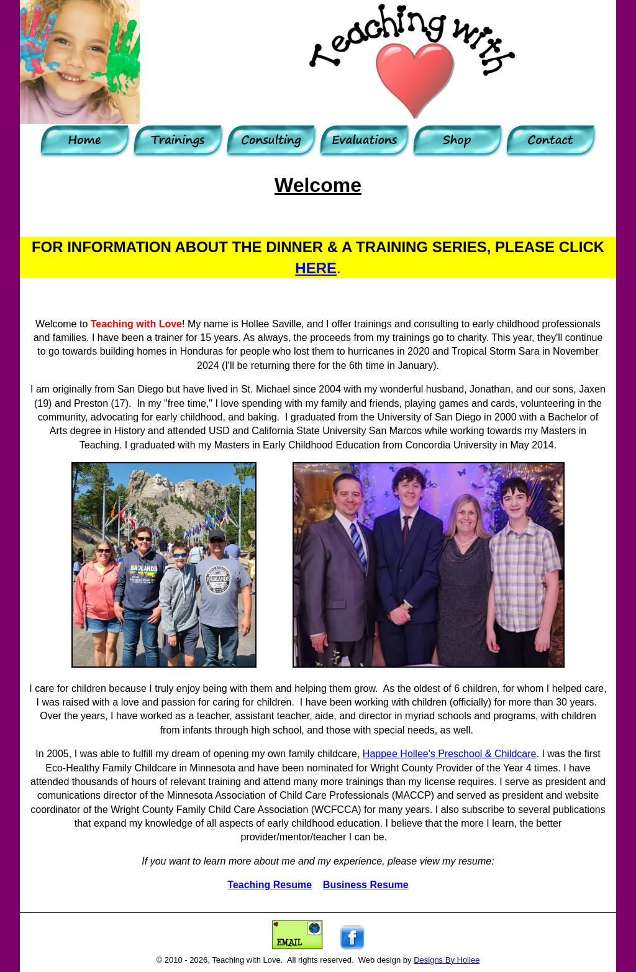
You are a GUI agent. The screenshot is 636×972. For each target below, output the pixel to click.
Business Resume (366, 884)
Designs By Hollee (446, 960)
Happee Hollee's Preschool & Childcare (450, 753)
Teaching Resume (269, 884)
